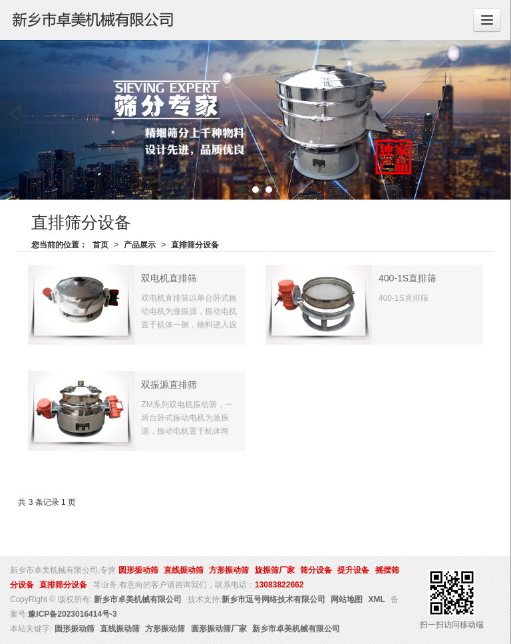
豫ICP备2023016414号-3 (72, 614)
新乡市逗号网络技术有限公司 (273, 599)
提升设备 (353, 570)
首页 (100, 244)
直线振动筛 (184, 570)
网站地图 (347, 599)
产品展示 (140, 244)
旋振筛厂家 (275, 570)
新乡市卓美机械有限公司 (138, 599)
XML (377, 599)
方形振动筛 (229, 570)
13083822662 (279, 584)
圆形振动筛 (138, 570)
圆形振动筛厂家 (219, 628)
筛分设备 (316, 570)
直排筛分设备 (195, 244)
